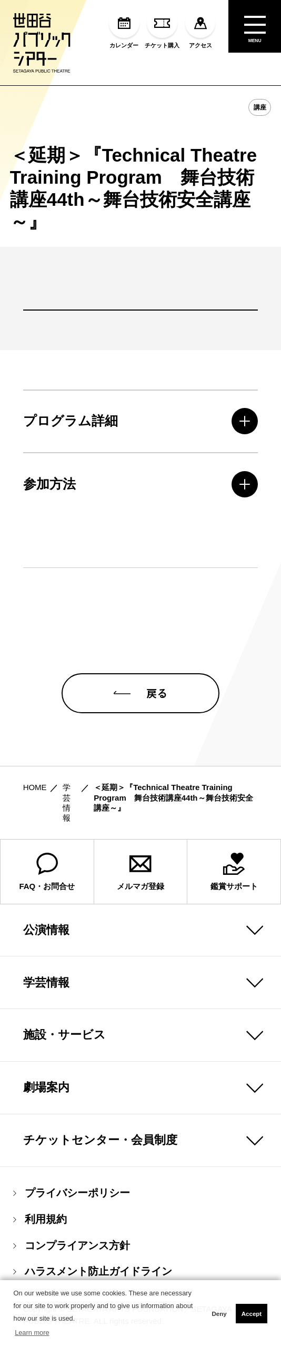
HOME (35, 787)
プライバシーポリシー (71, 1193)
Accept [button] (252, 1314)
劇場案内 (46, 1087)
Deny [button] (219, 1314)
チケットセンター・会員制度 (100, 1139)
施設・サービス (64, 1034)
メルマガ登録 (140, 872)
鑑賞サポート (234, 872)
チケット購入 (162, 28)
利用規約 (40, 1219)
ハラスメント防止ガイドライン (92, 1271)
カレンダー (124, 28)
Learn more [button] (32, 1332)
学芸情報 (46, 982)
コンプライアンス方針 (71, 1246)
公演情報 (46, 929)
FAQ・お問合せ (47, 872)
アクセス (200, 28)
